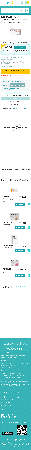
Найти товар (21, 355)
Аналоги (3, 357)
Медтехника (14, 365)
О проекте (4, 373)
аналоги (5, 85)
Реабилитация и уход (7, 367)
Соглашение (4, 377)
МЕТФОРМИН (6, 64)
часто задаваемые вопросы (12, 89)
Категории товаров (11, 355)
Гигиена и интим (16, 363)
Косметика (25, 363)
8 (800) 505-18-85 (10, 392)
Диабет (9, 67)
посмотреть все (20, 287)
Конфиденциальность (15, 377)
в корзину (20, 47)
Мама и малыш (5, 365)
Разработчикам (19, 375)
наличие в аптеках (17, 85)
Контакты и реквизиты (7, 375)
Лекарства (4, 363)
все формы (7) (16, 81)
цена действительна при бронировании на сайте (15, 51)
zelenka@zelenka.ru (7, 402)
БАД (9, 363)
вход (22, 2)
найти (27, 10)
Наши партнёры (12, 373)
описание (6, 81)
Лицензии (20, 373)
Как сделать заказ (12, 357)
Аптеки (3, 355)
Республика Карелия (13, 2)
